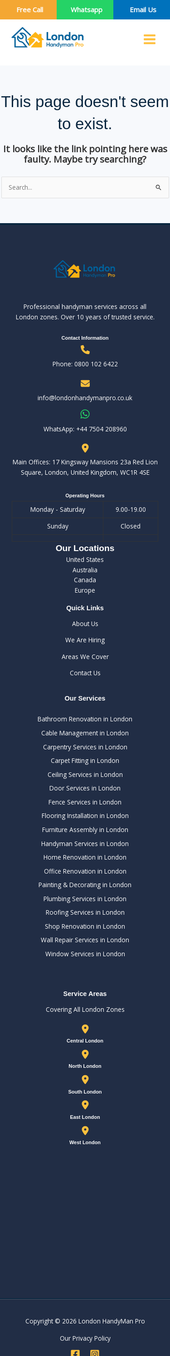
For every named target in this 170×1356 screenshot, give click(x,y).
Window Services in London (85, 953)
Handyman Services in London (85, 843)
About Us (85, 623)
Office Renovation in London (85, 871)
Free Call (29, 9)
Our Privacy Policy (85, 1338)
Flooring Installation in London (85, 815)
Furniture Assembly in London (85, 829)
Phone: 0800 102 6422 (85, 364)
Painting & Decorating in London (85, 884)
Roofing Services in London (85, 912)
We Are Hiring (85, 640)
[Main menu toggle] (149, 39)
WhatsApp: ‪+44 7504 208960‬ (85, 429)
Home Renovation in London (85, 857)
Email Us (143, 9)
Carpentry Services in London (85, 747)
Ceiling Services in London (85, 774)
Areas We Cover (85, 656)
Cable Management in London (85, 733)
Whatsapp (86, 9)
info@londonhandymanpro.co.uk (85, 397)
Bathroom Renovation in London (85, 719)
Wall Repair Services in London (85, 939)
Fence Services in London (85, 802)
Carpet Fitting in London (85, 760)
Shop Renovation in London (85, 926)
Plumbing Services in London (85, 898)
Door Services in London (85, 788)
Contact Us (85, 673)
